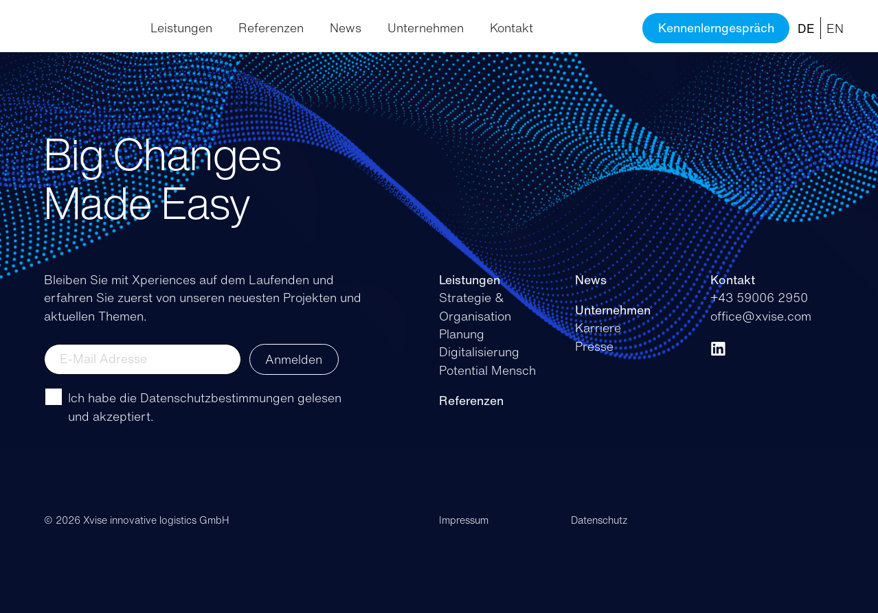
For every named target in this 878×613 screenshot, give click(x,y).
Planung (461, 334)
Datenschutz (599, 520)
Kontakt (511, 27)
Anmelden (293, 359)
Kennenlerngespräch (716, 27)
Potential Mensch (487, 370)
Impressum (463, 520)
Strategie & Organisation (475, 306)
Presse (594, 346)
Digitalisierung (479, 351)
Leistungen (181, 27)
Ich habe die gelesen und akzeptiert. (204, 406)
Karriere (598, 327)
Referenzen (271, 27)
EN (835, 28)
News (345, 27)
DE (806, 28)
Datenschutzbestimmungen (217, 397)
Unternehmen (425, 27)
